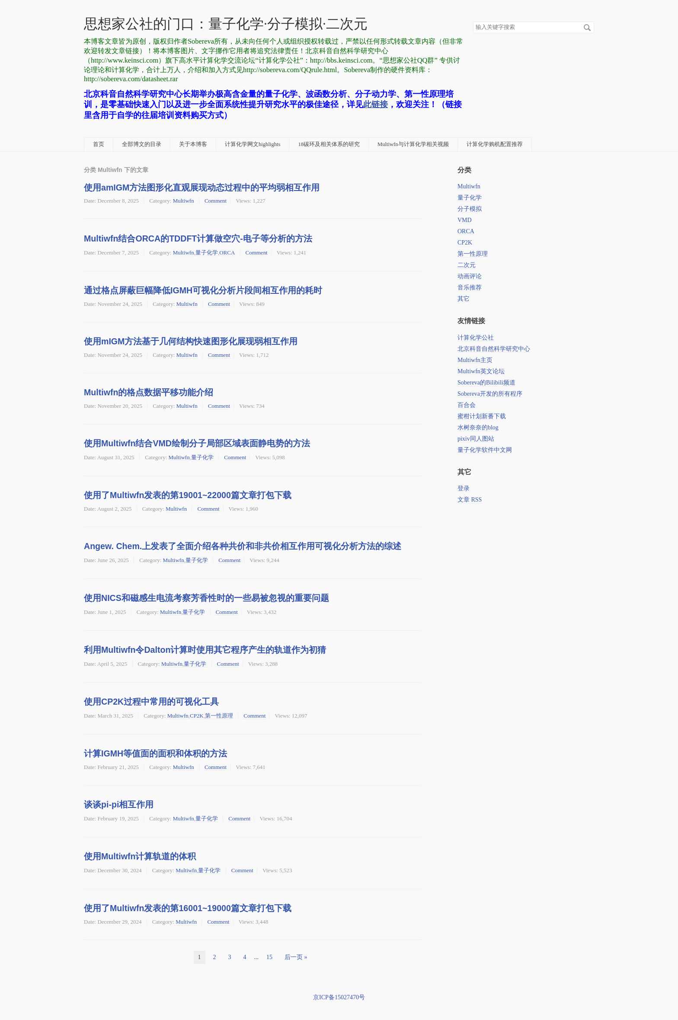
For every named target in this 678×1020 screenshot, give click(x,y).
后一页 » (296, 957)
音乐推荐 (469, 287)
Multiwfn (183, 200)
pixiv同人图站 (475, 438)
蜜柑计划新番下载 (481, 416)
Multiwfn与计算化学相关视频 (413, 144)
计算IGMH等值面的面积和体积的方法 (155, 753)
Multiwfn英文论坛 (481, 371)
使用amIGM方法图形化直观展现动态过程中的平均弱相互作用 (202, 187)
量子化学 (206, 252)
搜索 (587, 27)
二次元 (466, 265)
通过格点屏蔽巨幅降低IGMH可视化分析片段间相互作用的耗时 (203, 290)
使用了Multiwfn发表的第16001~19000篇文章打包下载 (187, 908)
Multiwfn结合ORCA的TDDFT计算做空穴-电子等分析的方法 (198, 238)
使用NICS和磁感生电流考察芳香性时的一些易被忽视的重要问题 (206, 598)
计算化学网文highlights (252, 144)
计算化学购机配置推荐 (495, 144)
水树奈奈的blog (478, 427)
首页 (98, 144)
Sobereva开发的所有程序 (489, 394)
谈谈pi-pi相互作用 (119, 804)
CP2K (197, 715)
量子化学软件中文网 (484, 450)
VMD (464, 220)
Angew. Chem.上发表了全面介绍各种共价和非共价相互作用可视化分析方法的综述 (242, 546)
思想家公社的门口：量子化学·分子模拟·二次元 (226, 24)
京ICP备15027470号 (339, 997)
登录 (463, 488)
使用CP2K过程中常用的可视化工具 (151, 701)
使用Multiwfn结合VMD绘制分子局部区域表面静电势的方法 (197, 443)
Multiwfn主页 (475, 360)
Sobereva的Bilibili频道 (486, 382)
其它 (463, 299)
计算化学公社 (475, 337)
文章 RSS (469, 499)
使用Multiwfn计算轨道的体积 (140, 856)
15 (269, 957)
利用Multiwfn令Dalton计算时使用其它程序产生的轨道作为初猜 (205, 650)
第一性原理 (219, 715)
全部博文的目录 (141, 144)
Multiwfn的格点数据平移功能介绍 (148, 392)
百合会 (466, 405)
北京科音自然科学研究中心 (493, 349)
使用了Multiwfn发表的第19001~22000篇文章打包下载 (187, 495)
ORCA (227, 252)
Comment (216, 200)
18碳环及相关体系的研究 (329, 144)
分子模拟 (469, 209)
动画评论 (469, 276)
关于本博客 (193, 144)
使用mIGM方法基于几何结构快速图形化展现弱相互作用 (190, 341)
